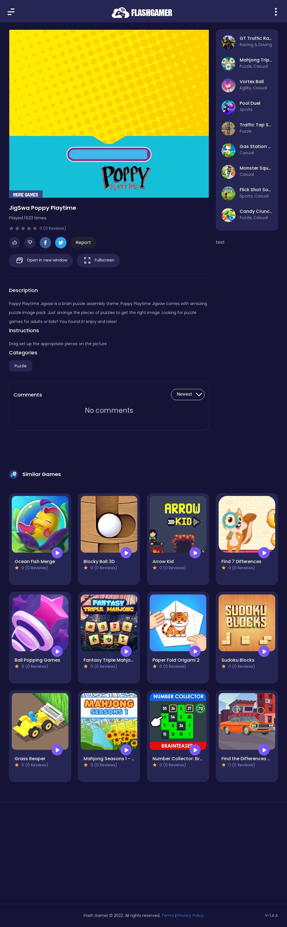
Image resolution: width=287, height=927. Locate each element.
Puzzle (21, 366)
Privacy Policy (190, 915)
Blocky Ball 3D (99, 561)
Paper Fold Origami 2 (176, 660)
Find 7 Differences (241, 561)
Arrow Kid (163, 561)
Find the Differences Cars (249, 758)
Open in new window (41, 260)
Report (83, 242)
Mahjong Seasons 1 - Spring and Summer (130, 758)
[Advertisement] (51, 855)
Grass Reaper (30, 758)
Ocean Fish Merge (35, 561)
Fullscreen (98, 260)
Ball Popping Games (37, 660)
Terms (167, 915)
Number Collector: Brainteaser (186, 758)
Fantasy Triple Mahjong (110, 660)
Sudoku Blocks (237, 660)
